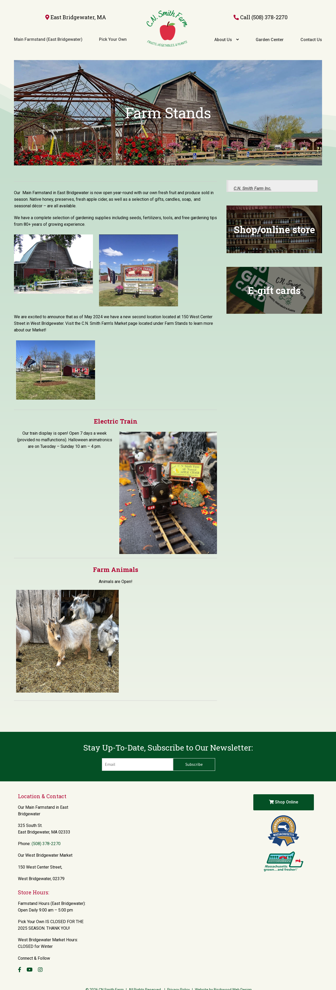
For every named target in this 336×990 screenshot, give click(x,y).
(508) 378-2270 (269, 12)
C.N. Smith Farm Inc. (252, 178)
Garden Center (270, 34)
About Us (223, 34)
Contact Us (311, 34)
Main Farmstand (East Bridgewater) (48, 34)
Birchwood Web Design (233, 980)
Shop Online (283, 792)
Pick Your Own (113, 34)
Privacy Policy (178, 980)
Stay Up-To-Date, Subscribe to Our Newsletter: (168, 738)
